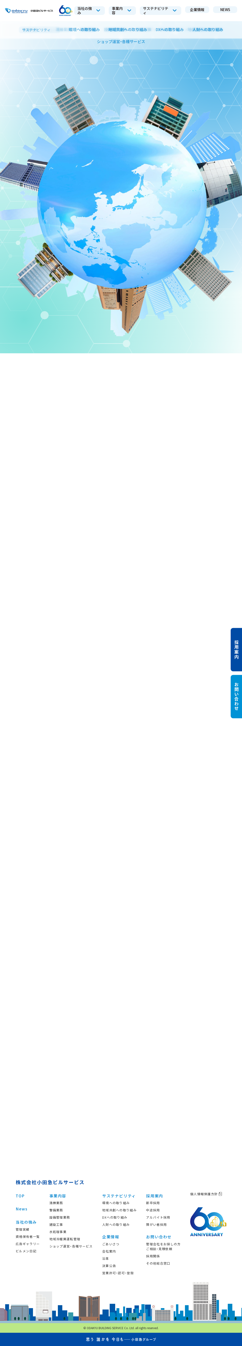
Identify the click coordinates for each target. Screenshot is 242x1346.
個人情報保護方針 (206, 1194)
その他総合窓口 (158, 1263)
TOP (20, 1196)
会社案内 (109, 1251)
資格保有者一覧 (28, 1236)
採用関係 (153, 1256)
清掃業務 (56, 1203)
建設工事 (56, 1224)
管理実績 (22, 1229)
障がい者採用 (156, 1224)
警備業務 (56, 1210)
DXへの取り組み (114, 1217)
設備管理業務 (59, 1217)
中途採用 (153, 1210)
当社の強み (26, 1222)
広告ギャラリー (28, 1243)
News (21, 1209)
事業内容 (57, 1196)
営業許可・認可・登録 (118, 1273)
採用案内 (154, 1196)
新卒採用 (153, 1203)
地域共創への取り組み (119, 1210)
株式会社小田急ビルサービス (50, 1182)
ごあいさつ (111, 1244)
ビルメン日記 (26, 1251)
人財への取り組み (116, 1224)
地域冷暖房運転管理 (65, 1239)
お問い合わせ (159, 1237)
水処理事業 (58, 1231)
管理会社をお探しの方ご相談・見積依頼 (163, 1246)
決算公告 (109, 1265)
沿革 (105, 1258)
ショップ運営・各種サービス (71, 1246)
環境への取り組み (116, 1203)
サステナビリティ (119, 1196)
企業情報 (110, 1237)
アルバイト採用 (158, 1217)
